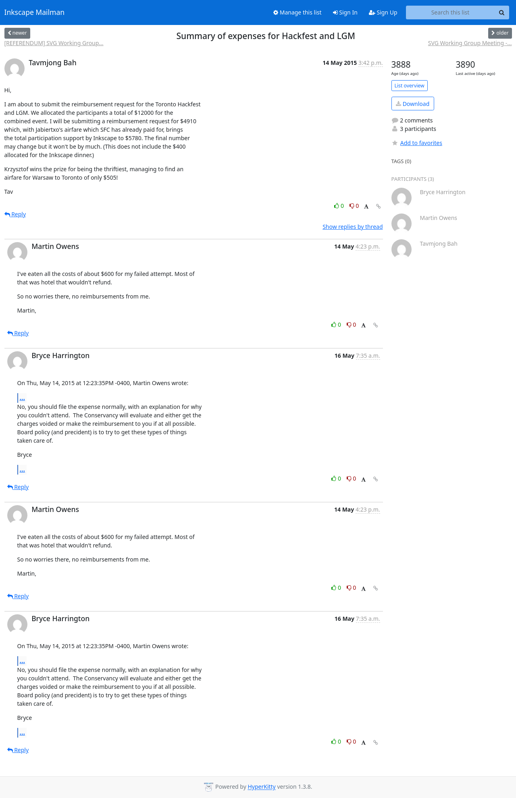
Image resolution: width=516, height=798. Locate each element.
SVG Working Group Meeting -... (470, 43)
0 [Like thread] (339, 205)
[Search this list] (450, 12)
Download (412, 104)
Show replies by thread (352, 226)
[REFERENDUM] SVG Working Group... (54, 43)
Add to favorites (416, 143)
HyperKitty (261, 787)
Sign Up (383, 12)
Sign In (345, 12)
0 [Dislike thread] (354, 205)
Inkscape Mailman (34, 12)
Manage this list (297, 12)
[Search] (502, 12)
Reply (15, 214)
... (22, 397)
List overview (409, 85)
